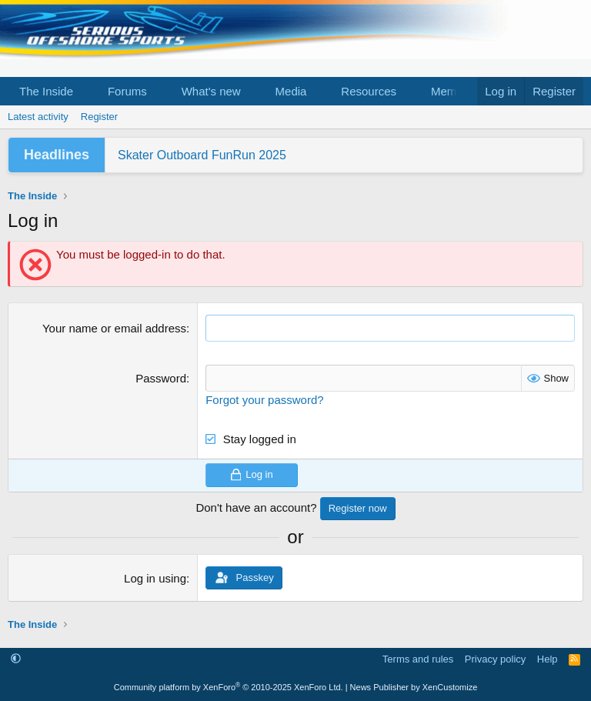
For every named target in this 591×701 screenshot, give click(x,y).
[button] (85, 91)
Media (291, 91)
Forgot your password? (264, 399)
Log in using (155, 578)
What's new (211, 91)
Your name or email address (114, 328)
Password (160, 378)
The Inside (46, 91)
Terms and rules (417, 659)
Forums (127, 91)
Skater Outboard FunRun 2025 (202, 155)
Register (99, 116)
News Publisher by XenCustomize (414, 687)
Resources (368, 91)
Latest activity (38, 116)
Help (547, 659)
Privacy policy (495, 659)
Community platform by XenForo (228, 687)
